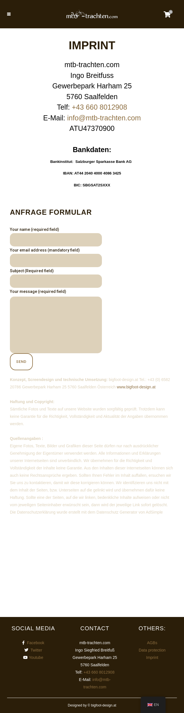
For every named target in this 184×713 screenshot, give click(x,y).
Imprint (152, 657)
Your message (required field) (56, 321)
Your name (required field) (56, 236)
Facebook (35, 642)
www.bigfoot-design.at (136, 387)
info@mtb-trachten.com (104, 118)
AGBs (152, 642)
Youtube (36, 657)
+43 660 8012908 (99, 107)
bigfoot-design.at (103, 705)
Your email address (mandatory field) (56, 257)
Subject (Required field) (56, 278)
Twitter (36, 650)
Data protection (152, 650)
